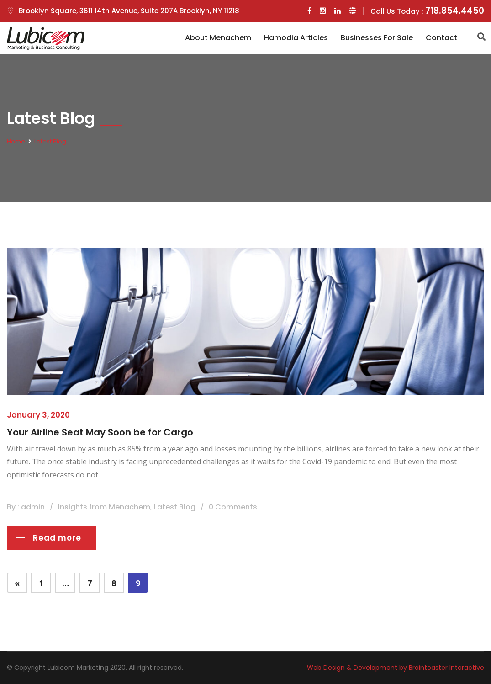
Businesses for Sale (377, 37)
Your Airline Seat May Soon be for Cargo (100, 432)
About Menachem (218, 37)
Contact (441, 37)
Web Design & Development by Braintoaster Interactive (395, 667)
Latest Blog (50, 141)
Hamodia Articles (296, 37)
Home (16, 141)
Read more (57, 537)
